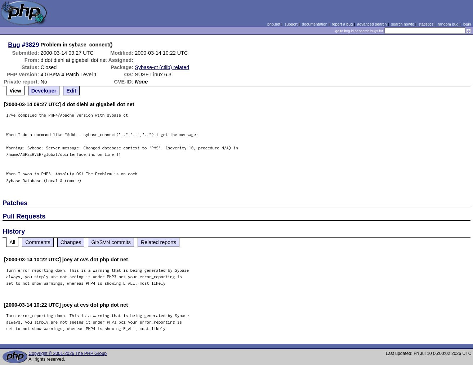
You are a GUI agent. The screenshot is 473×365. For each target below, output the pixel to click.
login (467, 24)
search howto (402, 24)
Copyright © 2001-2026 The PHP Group (67, 353)
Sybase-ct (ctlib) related (162, 67)
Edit (71, 91)
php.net (273, 24)
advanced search (372, 24)
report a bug (342, 24)
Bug (14, 44)
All (12, 242)
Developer (44, 91)
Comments (37, 242)
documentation (314, 24)
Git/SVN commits (111, 242)
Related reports (158, 242)
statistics (426, 24)
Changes (71, 242)
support (291, 24)
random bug (448, 24)
